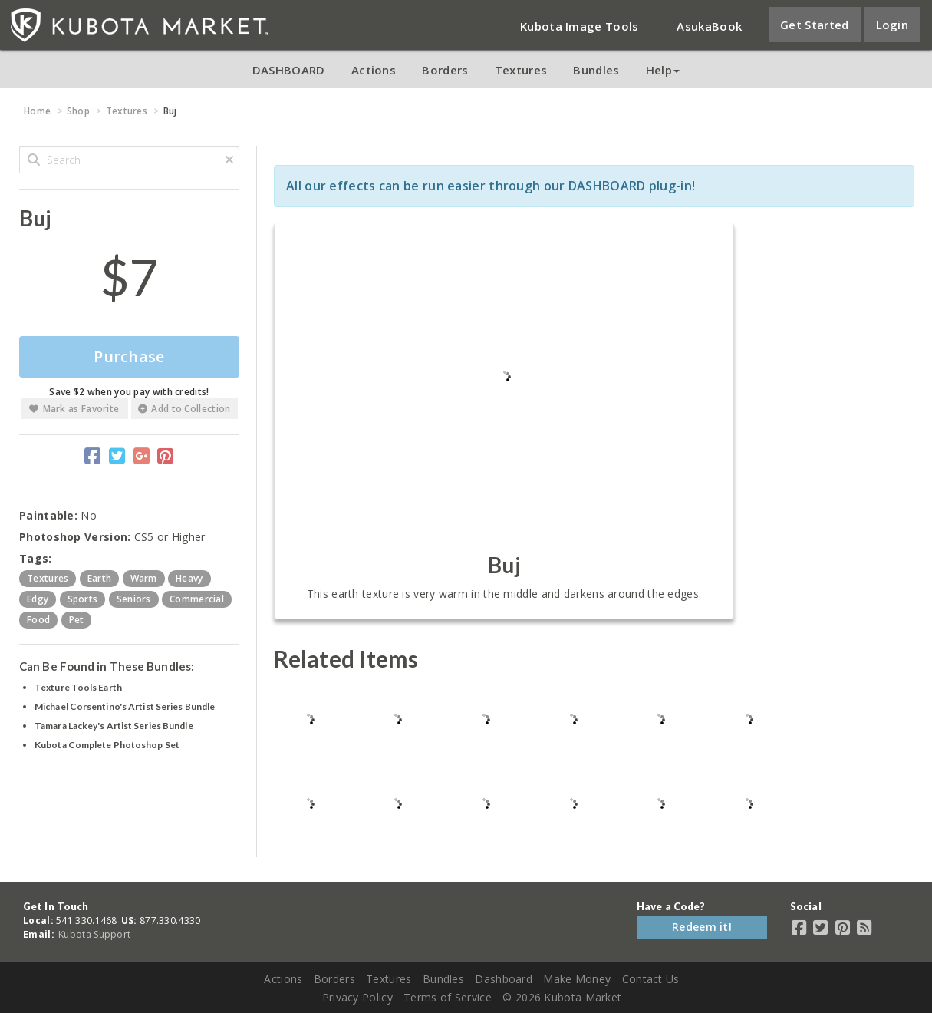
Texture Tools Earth (78, 687)
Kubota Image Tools (579, 26)
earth (99, 578)
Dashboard (503, 979)
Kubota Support (94, 934)
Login (892, 24)
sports (83, 598)
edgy (37, 598)
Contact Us (651, 979)
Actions (373, 70)
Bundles (596, 70)
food (38, 619)
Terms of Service (447, 997)
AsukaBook (709, 26)
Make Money (577, 979)
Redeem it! (702, 926)
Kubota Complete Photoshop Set (107, 745)
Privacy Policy (357, 997)
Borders (445, 70)
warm (143, 578)
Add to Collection (184, 408)
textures (47, 578)
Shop (78, 110)
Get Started (814, 24)
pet (76, 619)
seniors (134, 598)
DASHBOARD (288, 70)
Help (663, 70)
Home (37, 110)
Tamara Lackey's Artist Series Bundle (114, 725)
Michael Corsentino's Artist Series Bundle (125, 706)
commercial (197, 598)
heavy (189, 578)
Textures (521, 70)
